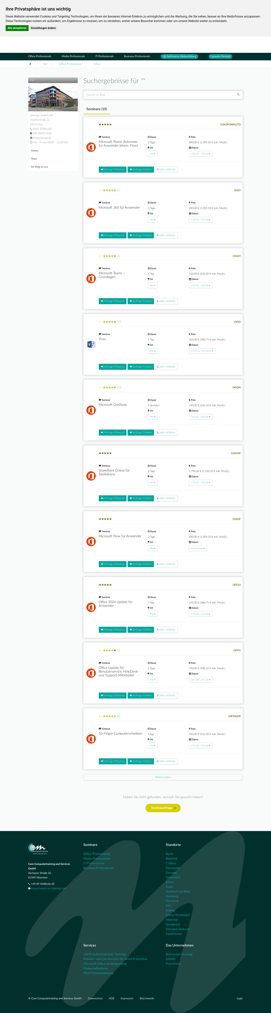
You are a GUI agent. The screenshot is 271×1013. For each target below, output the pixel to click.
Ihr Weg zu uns (39, 167)
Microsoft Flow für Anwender (120, 536)
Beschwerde (147, 998)
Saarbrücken (174, 933)
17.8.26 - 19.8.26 (200, 482)
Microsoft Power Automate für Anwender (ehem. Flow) (118, 143)
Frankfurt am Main (178, 891)
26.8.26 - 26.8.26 (200, 417)
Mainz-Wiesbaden (178, 915)
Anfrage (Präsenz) (112, 169)
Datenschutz (95, 998)
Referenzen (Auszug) (179, 954)
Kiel (45, 64)
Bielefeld (171, 858)
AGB (112, 998)
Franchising (173, 963)
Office (97, 64)
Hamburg (172, 896)
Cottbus (171, 863)
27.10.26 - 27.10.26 (202, 351)
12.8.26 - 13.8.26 (200, 154)
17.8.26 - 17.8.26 (200, 745)
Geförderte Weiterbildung (179, 56)
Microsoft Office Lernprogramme (105, 963)
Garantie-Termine (220, 56)
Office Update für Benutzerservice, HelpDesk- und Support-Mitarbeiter (119, 671)
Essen (169, 886)
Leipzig (170, 910)
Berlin (170, 853)
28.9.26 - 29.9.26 (200, 680)
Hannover (172, 900)
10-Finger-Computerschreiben (120, 733)
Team (34, 159)
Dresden (171, 872)
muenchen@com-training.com (48, 888)
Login (240, 998)
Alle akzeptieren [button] (17, 28)
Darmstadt (173, 868)
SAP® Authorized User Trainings (104, 954)
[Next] (163, 777)
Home (34, 150)
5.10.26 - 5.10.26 (200, 614)
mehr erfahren (166, 169)
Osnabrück (173, 924)
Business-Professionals (137, 56)
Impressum (127, 998)
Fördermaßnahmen (95, 968)
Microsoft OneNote (113, 405)
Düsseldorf (173, 877)
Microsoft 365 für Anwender (119, 207)
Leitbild (170, 959)
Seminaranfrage (163, 808)
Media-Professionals (73, 56)
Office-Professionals (39, 56)
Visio (102, 339)
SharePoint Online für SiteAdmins (114, 472)
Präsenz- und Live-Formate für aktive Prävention (115, 959)
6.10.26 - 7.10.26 (200, 219)
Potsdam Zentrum (178, 929)
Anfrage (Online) (141, 169)
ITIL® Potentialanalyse (98, 973)
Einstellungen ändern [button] (43, 28)
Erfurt (170, 882)
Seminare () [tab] (96, 109)
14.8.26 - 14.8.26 (200, 285)
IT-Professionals (104, 56)
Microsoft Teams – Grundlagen (112, 275)
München (172, 919)
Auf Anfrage (198, 548)
